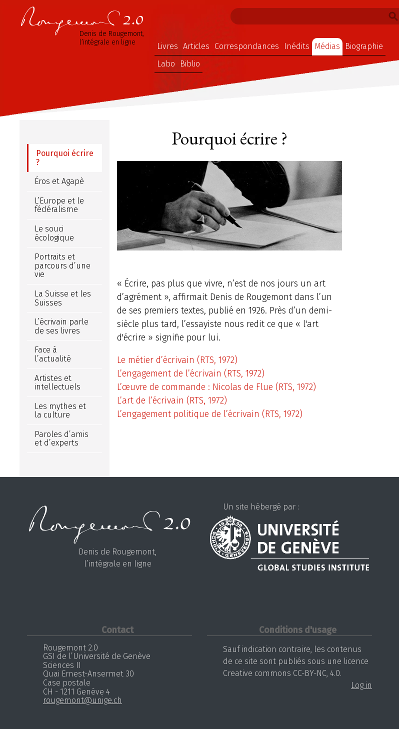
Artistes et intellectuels (57, 383)
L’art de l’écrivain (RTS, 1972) (172, 400)
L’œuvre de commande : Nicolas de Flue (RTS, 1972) (216, 387)
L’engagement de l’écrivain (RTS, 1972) (190, 373)
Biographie (364, 46)
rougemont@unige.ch (82, 700)
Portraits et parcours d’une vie (62, 265)
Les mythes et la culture (60, 411)
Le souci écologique (54, 233)
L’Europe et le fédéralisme (59, 205)
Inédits (297, 46)
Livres (167, 46)
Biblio (190, 63)
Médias (327, 46)
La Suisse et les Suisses (62, 298)
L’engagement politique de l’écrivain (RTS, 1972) (209, 414)
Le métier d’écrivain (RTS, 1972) (177, 360)
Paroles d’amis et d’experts (61, 439)
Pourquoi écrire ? (65, 157)
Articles (196, 46)
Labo (166, 63)
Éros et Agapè (59, 181)
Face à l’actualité (52, 354)
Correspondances (246, 46)
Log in (361, 685)
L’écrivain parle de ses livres (61, 326)
